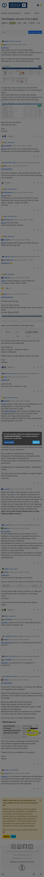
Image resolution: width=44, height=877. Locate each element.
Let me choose (9, 442)
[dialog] (22, 438)
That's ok (36, 442)
